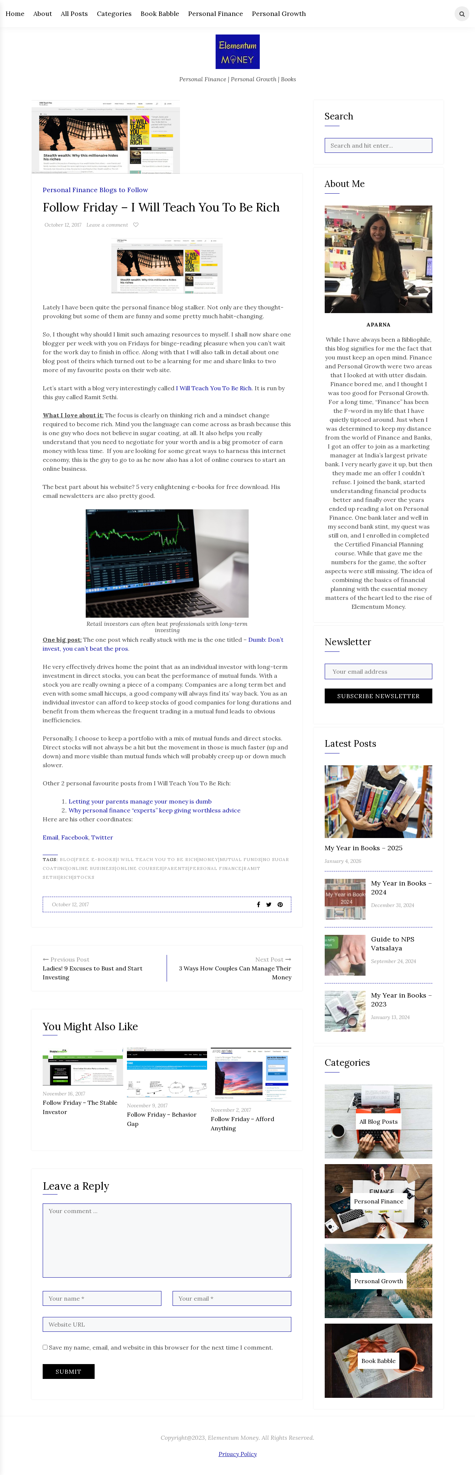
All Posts (74, 13)
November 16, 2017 (64, 1093)
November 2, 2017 (231, 1110)
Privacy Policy (238, 1454)
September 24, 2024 (393, 961)
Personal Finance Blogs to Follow (95, 190)
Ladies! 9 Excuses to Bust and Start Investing (102, 968)
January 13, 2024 (390, 1017)
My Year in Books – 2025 (364, 848)
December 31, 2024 (392, 905)
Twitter (102, 837)
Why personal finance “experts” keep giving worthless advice (154, 810)
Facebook (74, 837)
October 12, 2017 (63, 224)
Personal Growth (279, 13)
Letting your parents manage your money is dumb (140, 801)
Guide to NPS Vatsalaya (393, 943)
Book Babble (160, 13)
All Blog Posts (379, 1121)
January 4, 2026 (343, 861)
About (42, 13)
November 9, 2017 (147, 1105)
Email (50, 837)
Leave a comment (107, 224)
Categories (114, 13)
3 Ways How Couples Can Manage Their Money (232, 968)
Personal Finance (215, 13)
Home (15, 13)
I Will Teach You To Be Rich (214, 388)
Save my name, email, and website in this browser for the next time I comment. (161, 1347)
